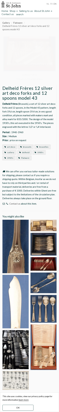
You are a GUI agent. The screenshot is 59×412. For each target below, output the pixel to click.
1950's (8, 158)
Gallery (6, 22)
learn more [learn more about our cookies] (23, 400)
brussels (25, 147)
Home (5, 11)
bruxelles (42, 147)
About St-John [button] (43, 11)
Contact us (8, 14)
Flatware (17, 22)
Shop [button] (14, 11)
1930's (39, 152)
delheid (24, 152)
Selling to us (26, 11)
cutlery (9, 152)
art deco (9, 147)
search (20, 14)
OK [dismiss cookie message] (18, 407)
